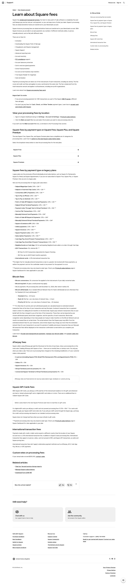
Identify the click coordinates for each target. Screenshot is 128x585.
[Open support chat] (123, 580)
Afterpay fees (94, 35)
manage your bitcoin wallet (54, 334)
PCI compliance (20, 59)
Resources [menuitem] (111, 3)
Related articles (94, 49)
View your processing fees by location (100, 17)
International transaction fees (98, 42)
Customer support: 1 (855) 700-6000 (94, 536)
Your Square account (24, 10)
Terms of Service (110, 573)
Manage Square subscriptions (25, 469)
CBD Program (66, 99)
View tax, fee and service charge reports (28, 466)
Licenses (112, 575)
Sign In (119, 3)
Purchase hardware (18, 536)
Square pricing (17, 545)
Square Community (53, 539)
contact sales (40, 456)
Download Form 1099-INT (23, 472)
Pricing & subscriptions (68, 117)
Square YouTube (53, 547)
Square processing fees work (36, 90)
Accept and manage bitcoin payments (33, 334)
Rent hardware (17, 539)
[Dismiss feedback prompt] (76, 484)
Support (10, 3)
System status (52, 542)
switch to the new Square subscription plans (45, 139)
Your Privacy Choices (109, 567)
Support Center (52, 536)
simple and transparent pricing (30, 20)
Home (14, 10)
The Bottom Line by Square (56, 545)
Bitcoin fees (93, 32)
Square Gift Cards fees (96, 39)
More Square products (19, 547)
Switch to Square (18, 542)
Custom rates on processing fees (99, 46)
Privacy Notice (111, 570)
